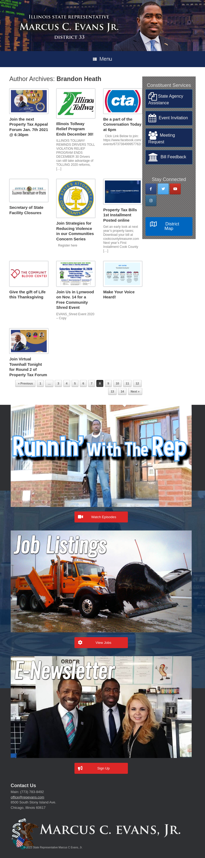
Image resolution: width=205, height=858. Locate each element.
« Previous (25, 383)
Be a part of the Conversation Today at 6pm (122, 124)
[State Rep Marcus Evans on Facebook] (150, 188)
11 (127, 383)
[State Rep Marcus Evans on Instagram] (150, 200)
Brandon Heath (79, 78)
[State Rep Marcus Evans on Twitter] (163, 188)
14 (122, 391)
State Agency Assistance (165, 98)
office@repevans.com (27, 797)
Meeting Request (161, 137)
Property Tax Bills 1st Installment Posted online (120, 214)
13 (112, 391)
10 (117, 383)
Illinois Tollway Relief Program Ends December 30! (74, 128)
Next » (135, 391)
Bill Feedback (167, 157)
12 (137, 383)
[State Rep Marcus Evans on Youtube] (175, 188)
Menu (102, 59)
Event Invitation (168, 118)
